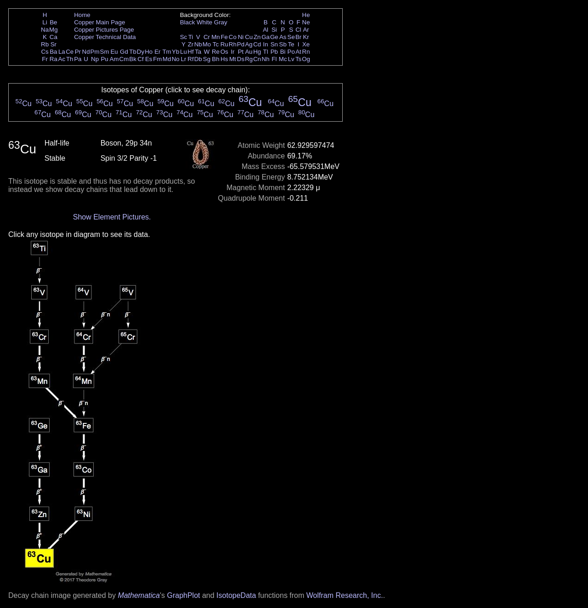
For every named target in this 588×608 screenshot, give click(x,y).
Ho (149, 51)
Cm (124, 59)
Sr (54, 44)
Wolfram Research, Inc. (344, 595)
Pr (78, 51)
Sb (283, 44)
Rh (233, 44)
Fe (224, 37)
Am (114, 59)
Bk (132, 59)
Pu (104, 59)
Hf (190, 51)
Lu (183, 51)
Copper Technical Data (105, 37)
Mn (215, 37)
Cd (257, 44)
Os (224, 51)
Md (167, 59)
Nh (266, 59)
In (265, 44)
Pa (77, 59)
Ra (53, 59)
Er (157, 51)
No (176, 59)
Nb (198, 44)
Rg (249, 59)
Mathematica (139, 595)
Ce (70, 51)
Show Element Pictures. (112, 217)
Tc (216, 44)
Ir (232, 51)
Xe (306, 44)
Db (198, 59)
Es (149, 59)
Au (248, 51)
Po (291, 51)
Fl (274, 59)
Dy (140, 51)
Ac (62, 59)
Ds (240, 59)
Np (95, 59)
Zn (257, 37)
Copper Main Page (99, 22)
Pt (241, 51)
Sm (104, 51)
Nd (86, 51)
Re (216, 51)
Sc (183, 37)
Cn (257, 59)
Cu (249, 37)
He (306, 14)
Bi (283, 51)
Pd (240, 44)
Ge (274, 37)
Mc (283, 59)
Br (298, 37)
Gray (220, 22)
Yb (175, 51)
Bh (215, 59)
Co (233, 37)
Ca (53, 37)
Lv (291, 59)
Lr (184, 59)
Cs (44, 51)
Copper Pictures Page (104, 29)
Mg (53, 29)
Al (265, 29)
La (61, 51)
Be (53, 22)
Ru (224, 44)
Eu (114, 51)
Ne (306, 22)
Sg (206, 59)
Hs (224, 59)
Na (45, 29)
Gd (124, 51)
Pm (95, 51)
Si (274, 29)
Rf (190, 59)
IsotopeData (236, 595)
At (298, 51)
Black (187, 22)
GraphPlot (183, 595)
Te (291, 44)
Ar (306, 29)
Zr (191, 44)
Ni (241, 37)
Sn (274, 44)
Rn (306, 51)
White (204, 22)
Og (306, 59)
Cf (140, 59)
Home (82, 14)
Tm (166, 51)
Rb (45, 44)
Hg (257, 51)
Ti (190, 37)
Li (44, 22)
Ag (248, 44)
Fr (45, 59)
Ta (198, 51)
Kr (306, 37)
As (283, 37)
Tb (132, 51)
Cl (298, 29)
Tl (265, 51)
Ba (53, 51)
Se (291, 37)
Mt (232, 59)
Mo (207, 44)
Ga (265, 37)
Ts (298, 59)
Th (70, 59)
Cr (207, 37)
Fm (157, 59)
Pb (274, 51)
